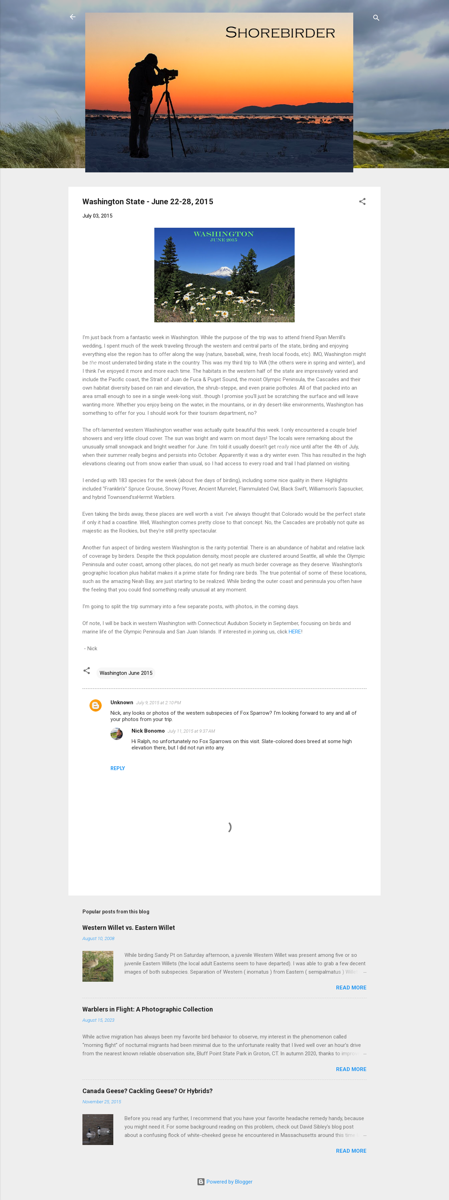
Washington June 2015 (126, 673)
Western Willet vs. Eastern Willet (128, 927)
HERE (295, 632)
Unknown (121, 702)
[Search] (376, 19)
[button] (362, 202)
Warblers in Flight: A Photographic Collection (147, 1009)
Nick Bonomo (148, 731)
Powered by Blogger (225, 1182)
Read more (351, 988)
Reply (117, 768)
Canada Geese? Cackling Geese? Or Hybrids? (147, 1091)
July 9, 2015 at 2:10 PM (158, 702)
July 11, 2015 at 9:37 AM (191, 731)
